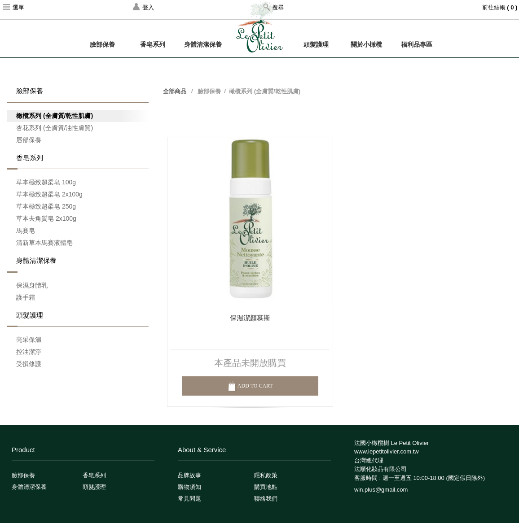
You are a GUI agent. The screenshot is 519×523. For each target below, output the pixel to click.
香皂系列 (152, 44)
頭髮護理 (316, 44)
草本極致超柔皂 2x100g (49, 194)
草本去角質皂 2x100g (46, 218)
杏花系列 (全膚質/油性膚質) (54, 127)
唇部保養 (28, 140)
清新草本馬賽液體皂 (44, 242)
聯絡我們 (265, 498)
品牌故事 (189, 475)
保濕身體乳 (32, 285)
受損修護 (28, 363)
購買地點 (265, 487)
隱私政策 (265, 475)
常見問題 (189, 498)
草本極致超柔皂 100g (46, 182)
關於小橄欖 (366, 44)
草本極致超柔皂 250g (46, 206)
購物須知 (189, 487)
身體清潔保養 (203, 44)
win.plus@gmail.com (381, 489)
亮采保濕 (28, 339)
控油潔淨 (28, 351)
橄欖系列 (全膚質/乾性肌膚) (54, 115)
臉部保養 (102, 44)
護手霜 (25, 297)
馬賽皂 (25, 230)
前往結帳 (500, 7)
